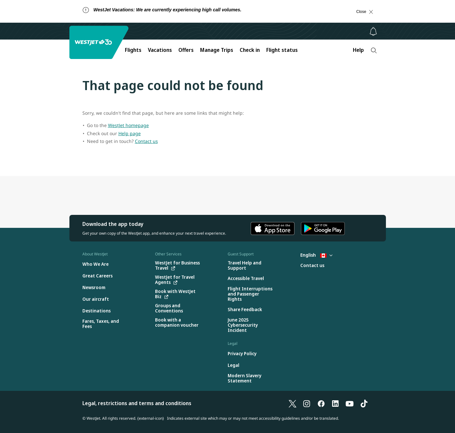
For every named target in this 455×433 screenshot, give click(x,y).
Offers (186, 49)
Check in (250, 49)
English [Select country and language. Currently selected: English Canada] (316, 255)
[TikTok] (364, 403)
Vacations (160, 49)
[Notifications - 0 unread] (373, 31)
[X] (292, 403)
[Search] (373, 50)
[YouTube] (349, 403)
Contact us (146, 141)
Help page (129, 133)
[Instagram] (307, 403)
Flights (133, 49)
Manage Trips (216, 49)
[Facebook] (321, 403)
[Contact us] (312, 266)
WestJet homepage (128, 125)
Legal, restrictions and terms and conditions (136, 403)
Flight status (282, 49)
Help (358, 49)
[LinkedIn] (335, 403)
